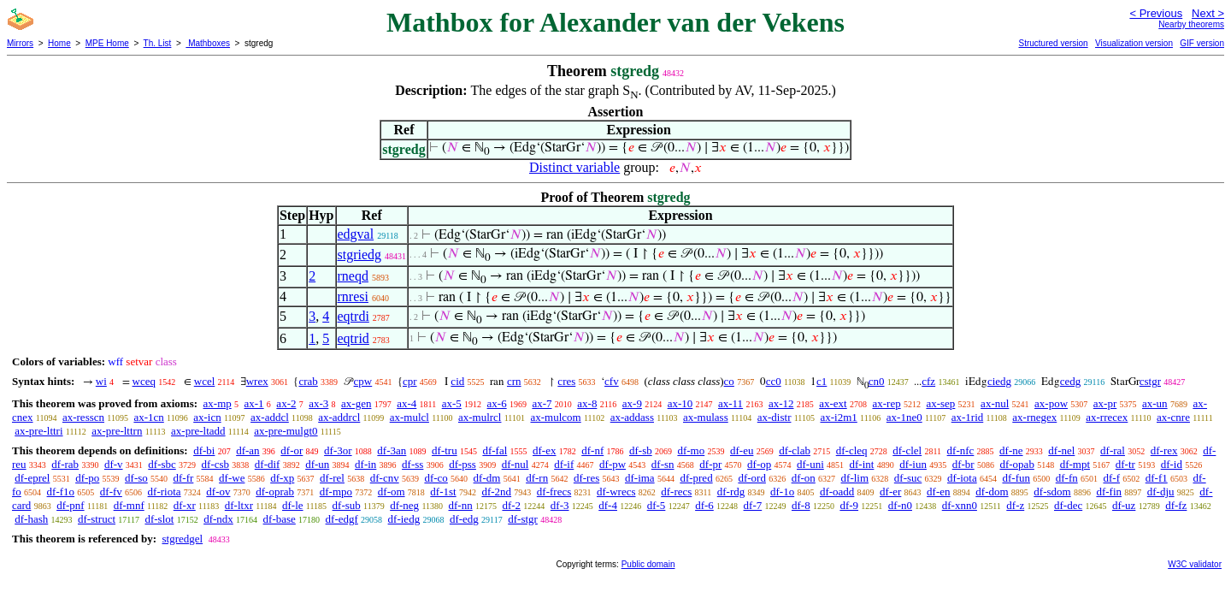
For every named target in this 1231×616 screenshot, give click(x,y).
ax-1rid (967, 417)
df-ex (544, 450)
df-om (391, 491)
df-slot (159, 518)
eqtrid (353, 338)
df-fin (1109, 491)
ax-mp (217, 403)
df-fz (1176, 505)
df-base (279, 518)
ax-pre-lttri (38, 430)
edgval (356, 234)
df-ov (218, 491)
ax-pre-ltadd (198, 430)
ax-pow (1051, 403)
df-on (804, 477)
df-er (890, 491)
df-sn (662, 464)
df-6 (704, 505)
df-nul (515, 464)
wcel (204, 381)
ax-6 (497, 403)
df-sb (640, 450)
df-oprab (275, 491)
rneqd (353, 276)
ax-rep (886, 403)
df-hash (31, 518)
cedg (1070, 381)
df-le (292, 505)
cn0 (877, 381)
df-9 (848, 505)
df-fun (1016, 477)
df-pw (612, 464)
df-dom (991, 491)
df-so (136, 477)
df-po (87, 477)
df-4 (607, 505)
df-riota (164, 491)
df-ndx (218, 518)
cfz (928, 381)
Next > (1208, 13)
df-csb (216, 464)
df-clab (794, 450)
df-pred (696, 477)
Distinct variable (574, 167)
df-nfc (961, 450)
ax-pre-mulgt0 (285, 430)
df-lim (855, 477)
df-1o (782, 491)
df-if (564, 464)
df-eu (741, 450)
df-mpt (1075, 464)
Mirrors (20, 43)
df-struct (96, 518)
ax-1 (254, 403)
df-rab (65, 464)
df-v (113, 464)
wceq (144, 381)
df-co (435, 477)
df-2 (511, 505)
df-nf (592, 450)
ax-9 (632, 403)
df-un (317, 464)
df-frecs (554, 491)
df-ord (752, 477)
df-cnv (384, 477)
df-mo (690, 450)
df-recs (676, 491)
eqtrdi (353, 316)
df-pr (710, 464)
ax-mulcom (556, 417)
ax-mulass (705, 417)
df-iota (962, 477)
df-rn (537, 477)
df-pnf (70, 505)
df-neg (404, 505)
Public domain (648, 564)
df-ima (640, 477)
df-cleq (852, 450)
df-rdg (731, 491)
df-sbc (162, 464)
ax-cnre (1173, 417)
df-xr (185, 505)
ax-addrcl (339, 417)
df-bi (204, 450)
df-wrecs (616, 491)
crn (514, 381)
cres (566, 381)
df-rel (332, 477)
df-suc (908, 477)
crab (307, 381)
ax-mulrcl (480, 417)
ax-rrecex (1107, 417)
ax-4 (406, 403)
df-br (963, 464)
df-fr (184, 477)
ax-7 (541, 403)
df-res (586, 477)
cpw (363, 381)
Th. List (158, 43)
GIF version (1202, 43)
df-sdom (1052, 491)
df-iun (913, 464)
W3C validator (1195, 564)
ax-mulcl (409, 417)
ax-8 (587, 403)
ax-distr (774, 417)
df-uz (1123, 505)
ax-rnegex (1034, 417)
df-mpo (336, 491)
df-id (1171, 464)
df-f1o (61, 491)
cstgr (1150, 381)
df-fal (494, 450)
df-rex (1164, 450)
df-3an (391, 450)
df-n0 (900, 505)
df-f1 (1157, 477)
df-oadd (837, 491)
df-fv (111, 491)
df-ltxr (239, 505)
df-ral (1112, 450)
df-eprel (32, 477)
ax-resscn (83, 417)
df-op (759, 464)
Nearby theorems (1191, 24)
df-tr (1125, 464)
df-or (291, 450)
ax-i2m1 (838, 417)
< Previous (1155, 13)
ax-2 (286, 403)
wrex (257, 381)
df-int (862, 464)
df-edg (464, 518)
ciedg (999, 381)
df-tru (444, 450)
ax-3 (318, 403)
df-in (365, 464)
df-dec (1068, 505)
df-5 (656, 505)
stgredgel (182, 538)
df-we (231, 477)
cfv (611, 381)
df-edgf (342, 518)
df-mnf (129, 505)
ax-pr (1104, 403)
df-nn (461, 505)
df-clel (907, 450)
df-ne (1010, 450)
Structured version (1052, 43)
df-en (938, 491)
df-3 (560, 505)
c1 (821, 381)
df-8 (801, 505)
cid (457, 381)
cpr (410, 381)
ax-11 (730, 403)
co (729, 381)
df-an (247, 450)
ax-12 (781, 403)
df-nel (1061, 450)
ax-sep (940, 403)
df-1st (443, 491)
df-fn (1067, 477)
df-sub (347, 505)
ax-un (1155, 403)
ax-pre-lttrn (116, 430)
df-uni (810, 464)
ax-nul (995, 403)
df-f (1111, 477)
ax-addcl (269, 417)
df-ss (412, 464)
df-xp (282, 477)
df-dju (1161, 491)
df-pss (462, 464)
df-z (1015, 505)
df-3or (338, 450)
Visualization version (1134, 43)
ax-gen (356, 403)
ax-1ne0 (904, 417)
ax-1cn (148, 417)
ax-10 (680, 403)
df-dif (267, 464)
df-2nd (496, 491)
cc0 (773, 381)
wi (101, 381)
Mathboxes (208, 43)
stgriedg (360, 254)
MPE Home (107, 43)
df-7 (753, 505)
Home (59, 43)
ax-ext (832, 403)
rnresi (353, 296)
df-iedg (404, 518)
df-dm (487, 477)
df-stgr (523, 518)
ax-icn (207, 417)
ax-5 (452, 403)
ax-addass (632, 417)
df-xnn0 (959, 505)
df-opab (1016, 464)
